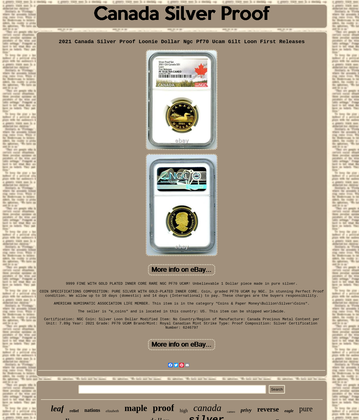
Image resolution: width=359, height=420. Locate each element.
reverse (268, 409)
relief (74, 411)
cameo (231, 411)
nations (92, 410)
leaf (57, 408)
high (183, 410)
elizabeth (112, 411)
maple (135, 408)
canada (207, 408)
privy (246, 410)
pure (306, 409)
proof (163, 408)
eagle (288, 411)
